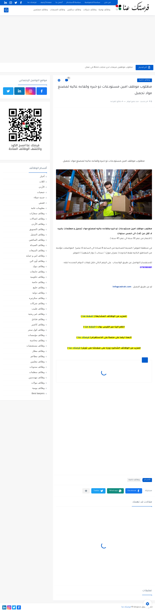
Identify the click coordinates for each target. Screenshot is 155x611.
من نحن (107, 3)
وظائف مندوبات (37, 367)
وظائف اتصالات (37, 218)
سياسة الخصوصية (92, 3)
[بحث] (6, 10)
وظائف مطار (38, 351)
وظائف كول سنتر (36, 329)
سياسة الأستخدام (73, 3)
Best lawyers (38, 393)
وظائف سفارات (37, 213)
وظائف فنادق (38, 319)
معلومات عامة (38, 208)
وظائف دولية (38, 292)
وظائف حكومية (37, 277)
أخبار (42, 176)
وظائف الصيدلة (37, 245)
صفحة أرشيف (46, 3)
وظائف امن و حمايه (35, 255)
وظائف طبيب (38, 308)
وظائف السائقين (37, 240)
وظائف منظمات (37, 372)
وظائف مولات (38, 382)
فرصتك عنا (31, 3)
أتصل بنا (59, 3)
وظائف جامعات (37, 271)
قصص (42, 202)
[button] (133, 490)
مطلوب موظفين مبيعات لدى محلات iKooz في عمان (109, 67)
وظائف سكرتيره (37, 298)
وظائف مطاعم (38, 356)
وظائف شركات (89, 10)
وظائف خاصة (144, 80)
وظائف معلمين (40, 10)
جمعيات (41, 192)
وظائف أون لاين (37, 261)
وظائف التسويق (37, 229)
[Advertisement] (77, 39)
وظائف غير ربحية (36, 314)
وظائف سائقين (74, 10)
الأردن (42, 187)
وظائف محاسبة (37, 340)
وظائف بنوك (39, 266)
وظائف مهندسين (37, 377)
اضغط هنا (87, 316)
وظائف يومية (104, 10)
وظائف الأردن (38, 224)
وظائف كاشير (38, 324)
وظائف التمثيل (38, 234)
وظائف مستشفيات (35, 345)
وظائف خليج (39, 287)
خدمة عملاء (39, 197)
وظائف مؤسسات (36, 335)
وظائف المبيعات (57, 10)
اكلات (42, 181)
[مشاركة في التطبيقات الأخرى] (86, 490)
